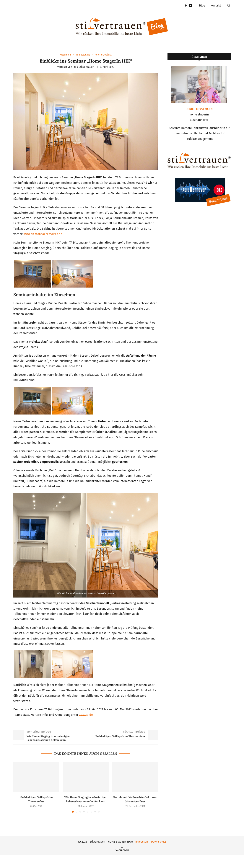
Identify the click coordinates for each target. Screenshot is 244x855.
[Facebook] (186, 5)
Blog (202, 5)
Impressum (142, 841)
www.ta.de (86, 715)
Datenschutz (158, 841)
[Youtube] (190, 5)
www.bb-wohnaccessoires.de (43, 234)
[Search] (229, 5)
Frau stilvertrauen (83, 66)
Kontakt (216, 5)
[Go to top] (122, 850)
